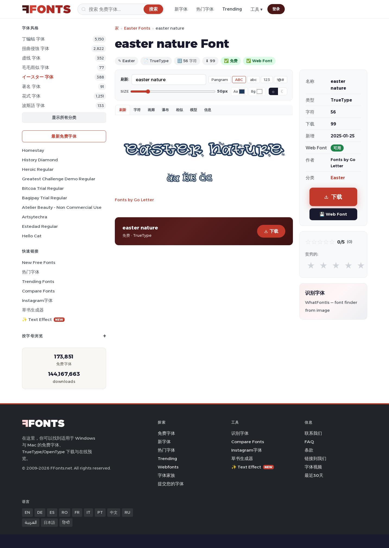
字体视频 (313, 467)
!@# (280, 79)
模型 (193, 110)
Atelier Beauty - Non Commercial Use (62, 207)
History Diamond (40, 159)
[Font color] (242, 91)
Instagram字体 (37, 300)
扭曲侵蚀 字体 (35, 48)
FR (77, 512)
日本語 (49, 522)
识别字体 (240, 433)
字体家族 (166, 475)
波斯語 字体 (33, 105)
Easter (338, 177)
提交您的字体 (171, 483)
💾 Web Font (333, 214)
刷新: (125, 79)
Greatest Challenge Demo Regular (58, 178)
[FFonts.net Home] (46, 9)
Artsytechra (34, 216)
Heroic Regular (37, 169)
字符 (137, 110)
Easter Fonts (137, 28)
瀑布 (165, 110)
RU (127, 512)
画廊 (151, 110)
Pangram (219, 79)
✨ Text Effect (43, 319)
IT (88, 512)
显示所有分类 (64, 117)
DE (40, 512)
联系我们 (313, 433)
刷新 (122, 110)
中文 (114, 512)
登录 (276, 9)
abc (253, 79)
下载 (271, 231)
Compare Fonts (38, 291)
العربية (31, 522)
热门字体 (205, 9)
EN (27, 512)
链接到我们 (315, 458)
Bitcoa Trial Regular (43, 188)
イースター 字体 (37, 77)
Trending (232, 9)
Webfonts (168, 467)
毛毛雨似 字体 (35, 67)
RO (65, 512)
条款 (309, 450)
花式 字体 (31, 96)
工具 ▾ (257, 9)
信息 (207, 110)
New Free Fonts (38, 262)
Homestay (33, 150)
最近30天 (314, 475)
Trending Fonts (38, 281)
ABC (239, 79)
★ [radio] (311, 265)
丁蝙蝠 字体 (33, 39)
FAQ (309, 441)
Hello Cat (32, 235)
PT (100, 512)
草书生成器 (33, 310)
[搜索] (120, 9)
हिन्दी (66, 522)
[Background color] (259, 91)
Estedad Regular (40, 226)
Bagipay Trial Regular (44, 197)
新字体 (181, 9)
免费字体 (166, 433)
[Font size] (173, 91)
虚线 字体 (31, 58)
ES (52, 512)
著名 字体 (31, 86)
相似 (179, 110)
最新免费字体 (64, 136)
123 (267, 79)
